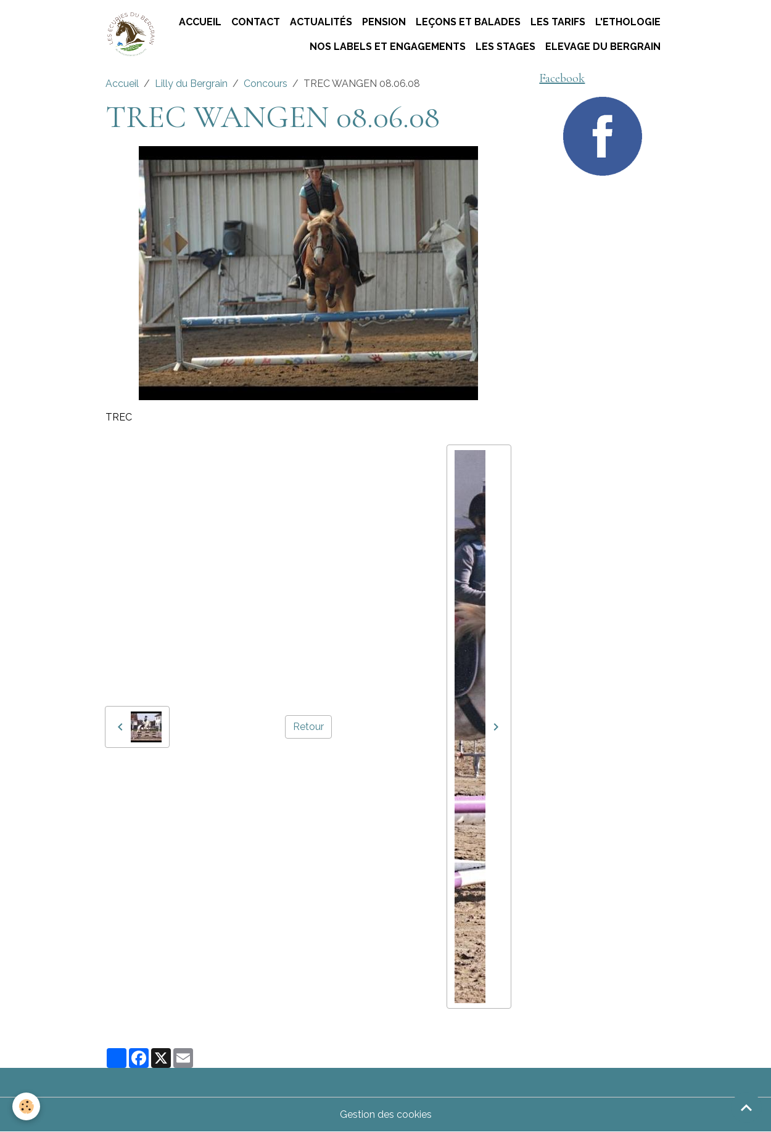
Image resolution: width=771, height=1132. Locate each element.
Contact (255, 22)
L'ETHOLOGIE (628, 22)
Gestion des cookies (386, 1114)
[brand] (130, 35)
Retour (308, 726)
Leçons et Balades (468, 22)
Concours (265, 83)
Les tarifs (557, 22)
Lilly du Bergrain (191, 83)
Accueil (200, 22)
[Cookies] (26, 1106)
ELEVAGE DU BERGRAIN (603, 46)
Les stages (505, 46)
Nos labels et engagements (388, 46)
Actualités (321, 22)
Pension (384, 22)
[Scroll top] (746, 1107)
